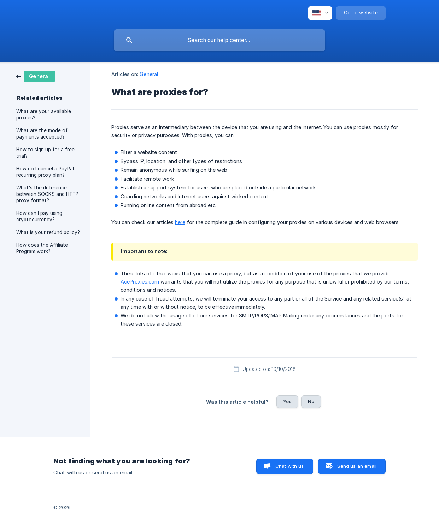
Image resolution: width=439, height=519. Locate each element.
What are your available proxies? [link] (43, 115)
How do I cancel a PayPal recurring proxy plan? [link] (45, 172)
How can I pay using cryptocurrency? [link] (39, 216)
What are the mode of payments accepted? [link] (42, 134)
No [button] (311, 401)
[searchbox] (219, 40)
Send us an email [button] (356, 466)
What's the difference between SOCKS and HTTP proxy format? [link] (47, 194)
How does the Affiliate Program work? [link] (42, 248)
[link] (35, 75)
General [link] (149, 74)
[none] (320, 13)
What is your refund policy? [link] (48, 232)
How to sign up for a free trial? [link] (45, 153)
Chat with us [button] (289, 466)
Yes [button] (287, 401)
